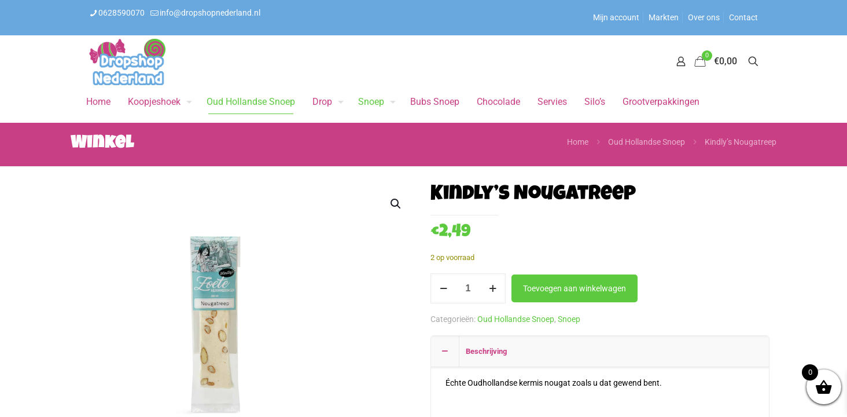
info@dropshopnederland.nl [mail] (210, 12)
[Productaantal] (468, 288)
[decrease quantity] (443, 288)
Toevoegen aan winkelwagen (574, 288)
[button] (396, 203)
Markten (664, 17)
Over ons (704, 17)
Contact (743, 17)
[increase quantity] (493, 288)
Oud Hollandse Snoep (646, 142)
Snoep (569, 319)
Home (577, 142)
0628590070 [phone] (121, 12)
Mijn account (616, 17)
